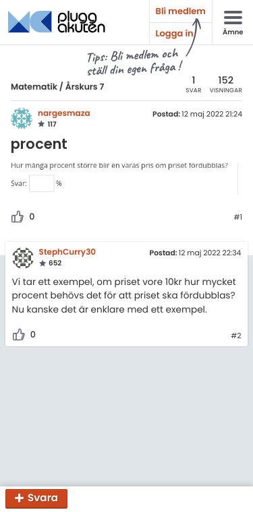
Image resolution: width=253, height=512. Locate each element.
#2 (236, 336)
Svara (43, 499)
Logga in (175, 33)
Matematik (34, 87)
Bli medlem (181, 11)
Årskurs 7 (85, 87)
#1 (237, 217)
